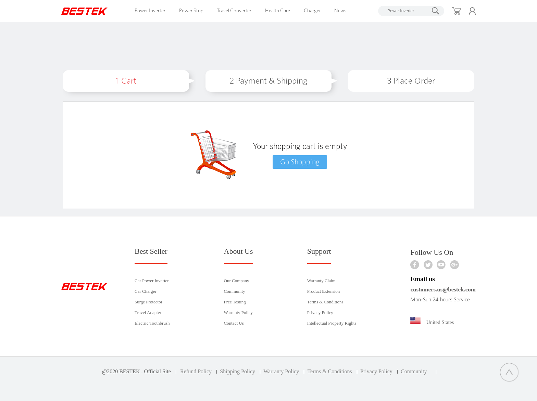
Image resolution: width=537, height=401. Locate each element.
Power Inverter (150, 10)
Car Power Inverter (152, 280)
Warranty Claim (321, 280)
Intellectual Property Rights (332, 323)
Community (234, 291)
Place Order (411, 81)
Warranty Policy (238, 312)
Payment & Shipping (268, 81)
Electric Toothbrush (152, 323)
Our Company (236, 280)
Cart (126, 81)
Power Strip (191, 10)
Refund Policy (196, 371)
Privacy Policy (320, 312)
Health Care (277, 10)
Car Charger (146, 291)
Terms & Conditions (325, 301)
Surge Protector (148, 301)
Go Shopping (300, 162)
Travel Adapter (148, 312)
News (340, 10)
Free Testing (235, 301)
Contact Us (234, 323)
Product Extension (323, 291)
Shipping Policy (237, 371)
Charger (312, 10)
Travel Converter (234, 10)
